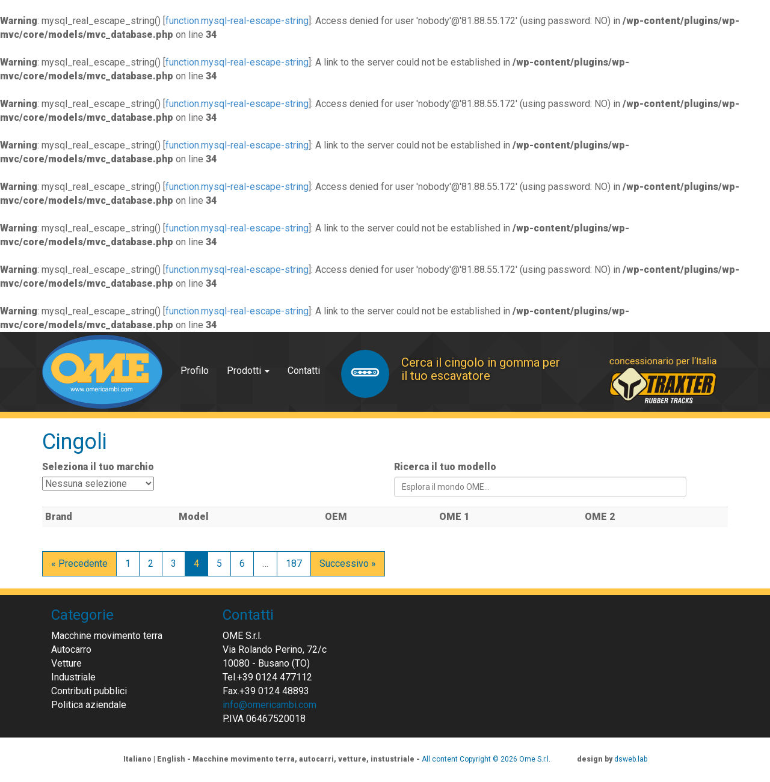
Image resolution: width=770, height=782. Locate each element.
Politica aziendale (88, 704)
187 (294, 563)
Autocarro (71, 649)
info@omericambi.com (269, 704)
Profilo (194, 370)
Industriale (73, 677)
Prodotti (248, 370)
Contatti (304, 370)
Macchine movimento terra (106, 635)
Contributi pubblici (89, 691)
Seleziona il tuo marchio (98, 466)
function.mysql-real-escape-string (237, 20)
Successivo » (347, 563)
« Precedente (79, 563)
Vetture (66, 663)
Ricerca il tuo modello (445, 466)
